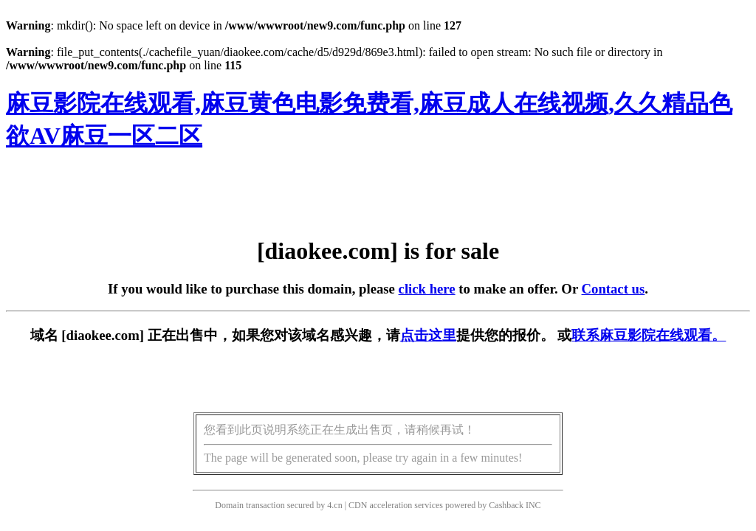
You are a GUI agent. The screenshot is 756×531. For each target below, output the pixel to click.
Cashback (506, 505)
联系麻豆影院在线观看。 (648, 335)
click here (427, 288)
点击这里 (428, 335)
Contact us (613, 288)
